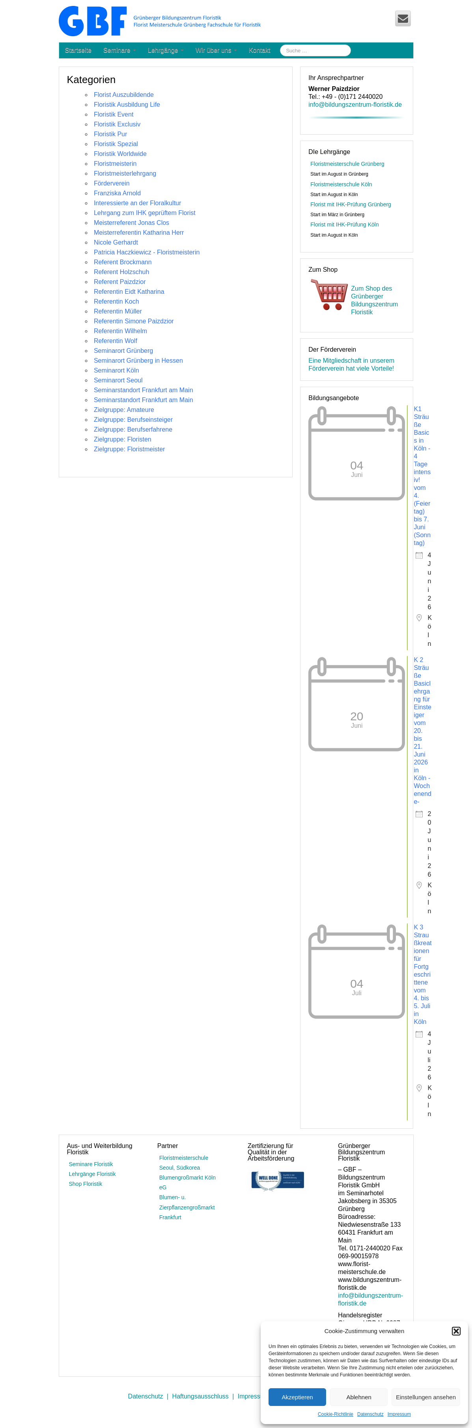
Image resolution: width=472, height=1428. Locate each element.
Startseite (78, 50)
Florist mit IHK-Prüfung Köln (344, 224)
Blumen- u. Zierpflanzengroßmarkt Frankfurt (187, 1207)
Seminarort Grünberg (123, 350)
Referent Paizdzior (120, 281)
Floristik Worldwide (120, 153)
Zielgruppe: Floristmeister (129, 449)
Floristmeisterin (115, 163)
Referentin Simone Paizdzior (134, 321)
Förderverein (112, 183)
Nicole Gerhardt (116, 242)
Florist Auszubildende (124, 94)
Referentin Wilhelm (120, 331)
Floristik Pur (110, 134)
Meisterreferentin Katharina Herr (139, 232)
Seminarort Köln (116, 370)
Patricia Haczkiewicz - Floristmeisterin (147, 252)
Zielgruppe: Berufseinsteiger (133, 419)
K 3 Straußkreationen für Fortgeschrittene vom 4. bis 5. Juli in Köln (422, 974)
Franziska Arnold (117, 193)
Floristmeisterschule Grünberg (347, 164)
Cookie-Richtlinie (335, 1414)
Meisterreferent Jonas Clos (131, 222)
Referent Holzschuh (121, 272)
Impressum (399, 1414)
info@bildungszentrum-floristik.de (355, 104)
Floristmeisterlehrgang (125, 173)
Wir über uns (216, 50)
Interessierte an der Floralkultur (137, 203)
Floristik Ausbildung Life (127, 104)
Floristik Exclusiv (117, 124)
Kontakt (259, 50)
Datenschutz (370, 1414)
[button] (456, 1331)
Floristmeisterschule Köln (341, 184)
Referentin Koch (116, 301)
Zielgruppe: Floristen (122, 439)
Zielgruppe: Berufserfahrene (133, 429)
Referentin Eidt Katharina (129, 291)
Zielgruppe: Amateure (124, 409)
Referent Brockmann (123, 262)
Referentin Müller (118, 311)
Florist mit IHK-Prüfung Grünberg (350, 204)
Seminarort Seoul (118, 380)
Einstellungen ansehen (426, 1397)
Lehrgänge (166, 50)
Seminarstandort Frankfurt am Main (143, 390)
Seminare (119, 50)
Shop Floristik (86, 1184)
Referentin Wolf (115, 341)
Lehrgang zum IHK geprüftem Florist (145, 213)
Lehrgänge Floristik (92, 1174)
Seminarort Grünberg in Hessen (138, 360)
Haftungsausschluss (200, 1396)
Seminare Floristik (91, 1164)
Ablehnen (358, 1397)
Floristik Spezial (116, 144)
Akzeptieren (297, 1397)
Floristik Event (113, 114)
